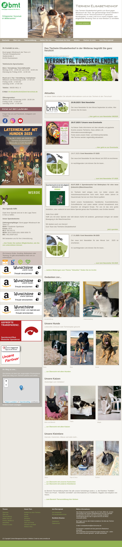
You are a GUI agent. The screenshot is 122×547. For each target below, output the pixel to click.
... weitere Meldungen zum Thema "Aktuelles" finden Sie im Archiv (70, 270)
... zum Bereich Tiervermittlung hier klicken (61, 499)
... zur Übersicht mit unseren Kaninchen (60, 482)
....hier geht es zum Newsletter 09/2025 (103, 116)
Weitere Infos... (29, 526)
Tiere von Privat (29, 522)
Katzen (26, 516)
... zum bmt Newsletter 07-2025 (106, 178)
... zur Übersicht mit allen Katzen (57, 427)
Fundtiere (27, 520)
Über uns (5, 514)
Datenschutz (56, 523)
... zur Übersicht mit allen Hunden (57, 371)
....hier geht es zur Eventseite (106, 147)
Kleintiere (27, 518)
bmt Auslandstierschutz (59, 514)
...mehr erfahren (83, 23)
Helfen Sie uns (7, 518)
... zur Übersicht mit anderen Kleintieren (60, 484)
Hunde (26, 514)
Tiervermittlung (7, 516)
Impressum (55, 521)
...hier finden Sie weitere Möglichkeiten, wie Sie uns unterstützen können (21, 244)
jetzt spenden (113, 229)
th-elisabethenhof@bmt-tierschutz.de (22, 92)
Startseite (5, 40)
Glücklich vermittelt (30, 524)
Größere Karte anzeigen (12, 405)
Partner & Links (7, 524)
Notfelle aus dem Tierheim (32, 512)
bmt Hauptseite (57, 512)
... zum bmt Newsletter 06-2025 (106, 263)
